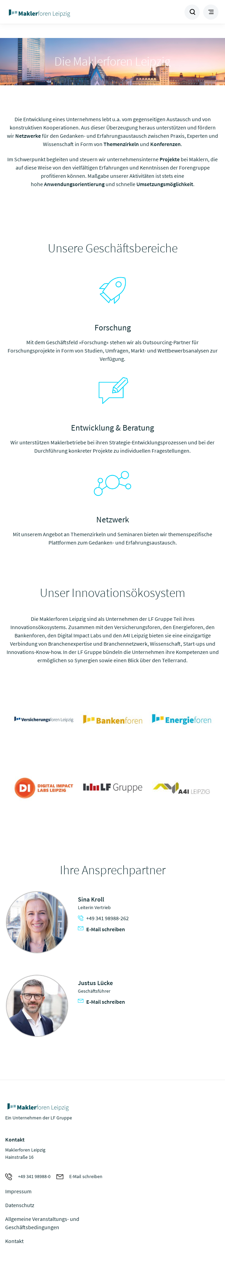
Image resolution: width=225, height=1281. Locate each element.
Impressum (18, 1191)
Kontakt (14, 1240)
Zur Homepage (59, 12)
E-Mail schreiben (101, 929)
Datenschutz (19, 1205)
